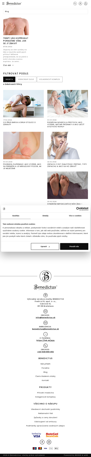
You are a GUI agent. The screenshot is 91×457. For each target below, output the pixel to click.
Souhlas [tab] (15, 216)
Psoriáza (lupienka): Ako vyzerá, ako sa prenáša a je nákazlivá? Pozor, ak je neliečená (22, 166)
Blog (45, 372)
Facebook (42, 442)
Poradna (45, 368)
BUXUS (78, 455)
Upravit (45, 246)
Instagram (49, 442)
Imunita (9, 79)
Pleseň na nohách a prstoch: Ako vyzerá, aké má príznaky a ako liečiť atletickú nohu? (65, 124)
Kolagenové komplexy (45, 397)
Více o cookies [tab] (75, 216)
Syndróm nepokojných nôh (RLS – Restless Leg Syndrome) (64, 205)
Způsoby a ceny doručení (45, 417)
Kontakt (45, 380)
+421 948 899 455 (45, 352)
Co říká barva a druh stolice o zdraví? (19, 123)
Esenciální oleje (26, 79)
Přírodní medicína (45, 393)
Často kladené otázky (45, 376)
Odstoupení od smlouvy (45, 421)
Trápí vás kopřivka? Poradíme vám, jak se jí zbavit (15, 41)
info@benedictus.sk (45, 317)
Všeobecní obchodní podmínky (45, 409)
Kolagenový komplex (49, 79)
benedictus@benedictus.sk (45, 329)
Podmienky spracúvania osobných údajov (45, 426)
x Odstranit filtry (12, 84)
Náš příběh (46, 364)
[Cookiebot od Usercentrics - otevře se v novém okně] (78, 209)
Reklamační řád (45, 413)
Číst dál (7, 65)
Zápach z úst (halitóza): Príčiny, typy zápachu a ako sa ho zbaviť (67, 165)
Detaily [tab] (46, 216)
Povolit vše (74, 246)
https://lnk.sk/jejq (45, 340)
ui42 (86, 455)
